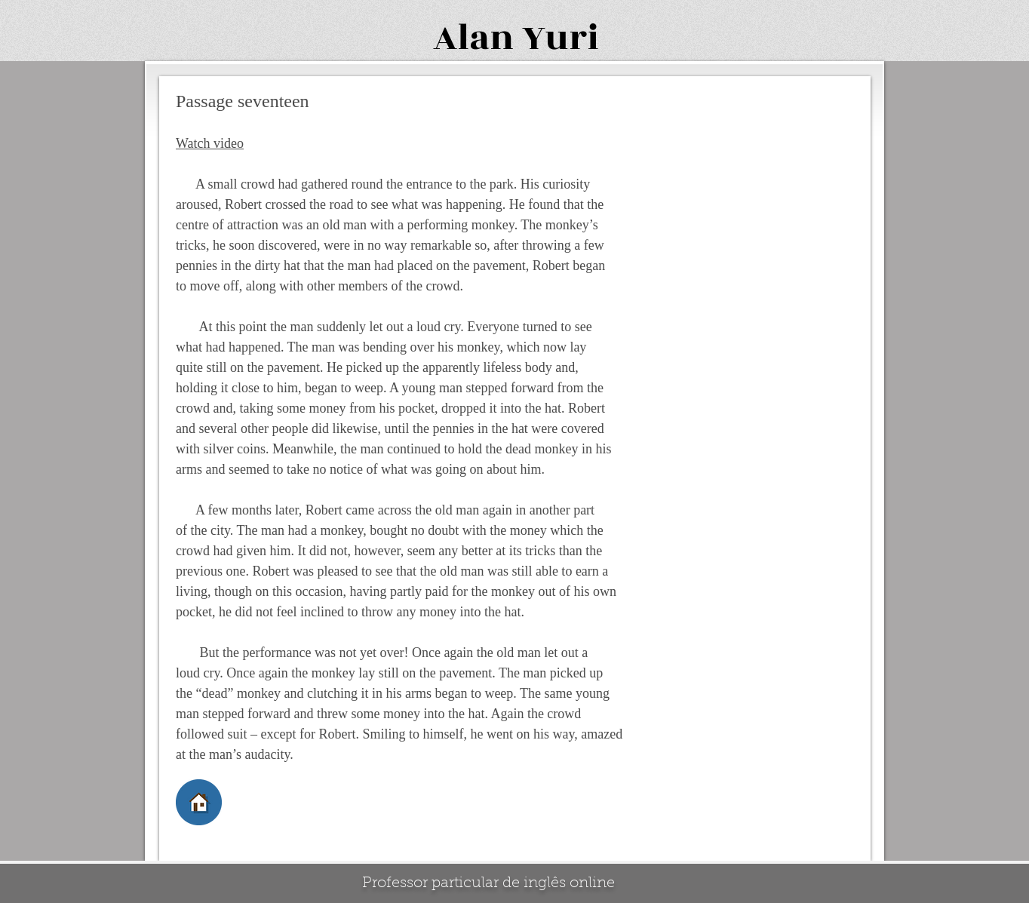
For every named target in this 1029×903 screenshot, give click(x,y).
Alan (473, 38)
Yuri (560, 38)
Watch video (210, 143)
